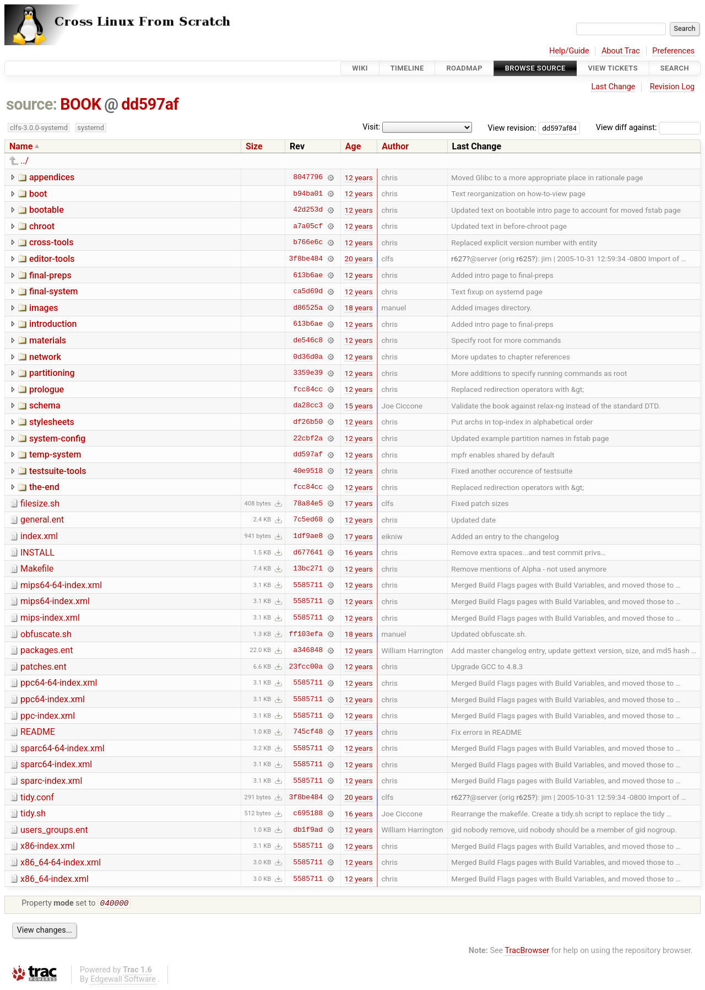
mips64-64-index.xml (61, 585)
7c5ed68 (308, 520)
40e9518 (308, 471)
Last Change (613, 87)
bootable (46, 210)
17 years (359, 503)
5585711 (308, 585)
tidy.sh (33, 813)
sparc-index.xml (51, 781)
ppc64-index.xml (52, 699)
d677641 (308, 552)
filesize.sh (39, 503)
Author (395, 146)
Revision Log (672, 87)
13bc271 (308, 569)
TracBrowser (527, 951)
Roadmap (464, 68)
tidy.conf (37, 797)
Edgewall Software (123, 980)
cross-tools (51, 242)
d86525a (308, 308)
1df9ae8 (308, 536)
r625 (524, 258)
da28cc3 (308, 406)
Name (20, 146)
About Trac (620, 51)
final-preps (50, 275)
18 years (359, 307)
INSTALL (37, 552)
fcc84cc (308, 389)
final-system (53, 291)
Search (674, 68)
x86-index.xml (47, 846)
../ (24, 160)
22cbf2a (308, 438)
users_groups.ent (54, 830)
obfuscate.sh (46, 634)
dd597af (149, 104)
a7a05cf (308, 226)
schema (45, 405)
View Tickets (613, 68)
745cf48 (308, 732)
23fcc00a (306, 666)
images (43, 308)
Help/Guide (569, 51)
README (37, 732)
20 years (359, 258)
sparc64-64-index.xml (62, 748)
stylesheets (51, 422)
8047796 (308, 177)
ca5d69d (308, 292)
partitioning (52, 373)
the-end (44, 487)
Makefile (36, 568)
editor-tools (52, 259)
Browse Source (535, 68)
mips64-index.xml (55, 601)
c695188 (308, 814)
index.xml (39, 536)
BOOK (80, 104)
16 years (359, 552)
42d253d (308, 210)
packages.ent (46, 650)
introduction (53, 324)
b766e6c (308, 243)
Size (254, 146)
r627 (459, 258)
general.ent (42, 519)
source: (31, 104)
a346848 (308, 650)
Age (353, 146)
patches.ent (43, 666)
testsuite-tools (57, 471)
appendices (51, 177)
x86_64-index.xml (54, 879)
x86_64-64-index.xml (60, 862)
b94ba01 (308, 193)
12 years (359, 177)
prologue (46, 389)
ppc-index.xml (47, 716)
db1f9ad (308, 830)
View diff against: (648, 127)
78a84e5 (308, 503)
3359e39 (308, 373)
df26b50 (308, 422)
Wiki (360, 68)
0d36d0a (308, 357)
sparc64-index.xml (56, 764)
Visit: (371, 127)
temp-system (55, 454)
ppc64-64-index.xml (58, 682)
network (45, 357)
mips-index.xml (50, 617)
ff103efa (306, 634)
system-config (57, 438)
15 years (359, 405)
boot (38, 194)
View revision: (512, 127)
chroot (42, 226)
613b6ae (308, 275)
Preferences (673, 51)
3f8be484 (306, 258)
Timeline (407, 68)
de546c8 (308, 340)
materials (47, 340)
